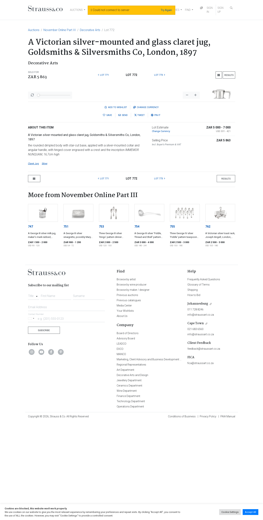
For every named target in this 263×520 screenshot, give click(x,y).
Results (229, 75)
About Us (122, 413)
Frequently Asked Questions (203, 377)
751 (66, 324)
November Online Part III (59, 30)
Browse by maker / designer (133, 387)
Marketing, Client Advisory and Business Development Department (155, 457)
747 (30, 324)
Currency (146, 205)
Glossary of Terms (198, 382)
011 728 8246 (195, 407)
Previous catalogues (129, 398)
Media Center (124, 403)
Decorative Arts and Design (132, 473)
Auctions (33, 30)
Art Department (125, 467)
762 (207, 324)
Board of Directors (127, 431)
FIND (188, 9)
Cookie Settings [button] (230, 512)
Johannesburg (197, 401)
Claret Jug (33, 261)
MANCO (121, 452)
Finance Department (128, 494)
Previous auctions (127, 393)
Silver (44, 261)
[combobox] (33, 393)
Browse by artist (126, 377)
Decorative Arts (90, 30)
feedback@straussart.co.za (203, 446)
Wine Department (127, 488)
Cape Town (195, 421)
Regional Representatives (131, 462)
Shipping (192, 387)
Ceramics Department (129, 483)
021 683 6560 (195, 427)
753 (101, 324)
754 (136, 324)
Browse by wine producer (132, 382)
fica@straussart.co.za (200, 461)
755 (172, 324)
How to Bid (193, 393)
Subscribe (44, 428)
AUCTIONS (76, 9)
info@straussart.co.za (200, 412)
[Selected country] (31, 416)
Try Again (166, 10)
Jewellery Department (129, 478)
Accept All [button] (250, 512)
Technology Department (131, 499)
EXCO (120, 446)
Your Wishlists (125, 408)
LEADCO (121, 441)
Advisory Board (126, 436)
